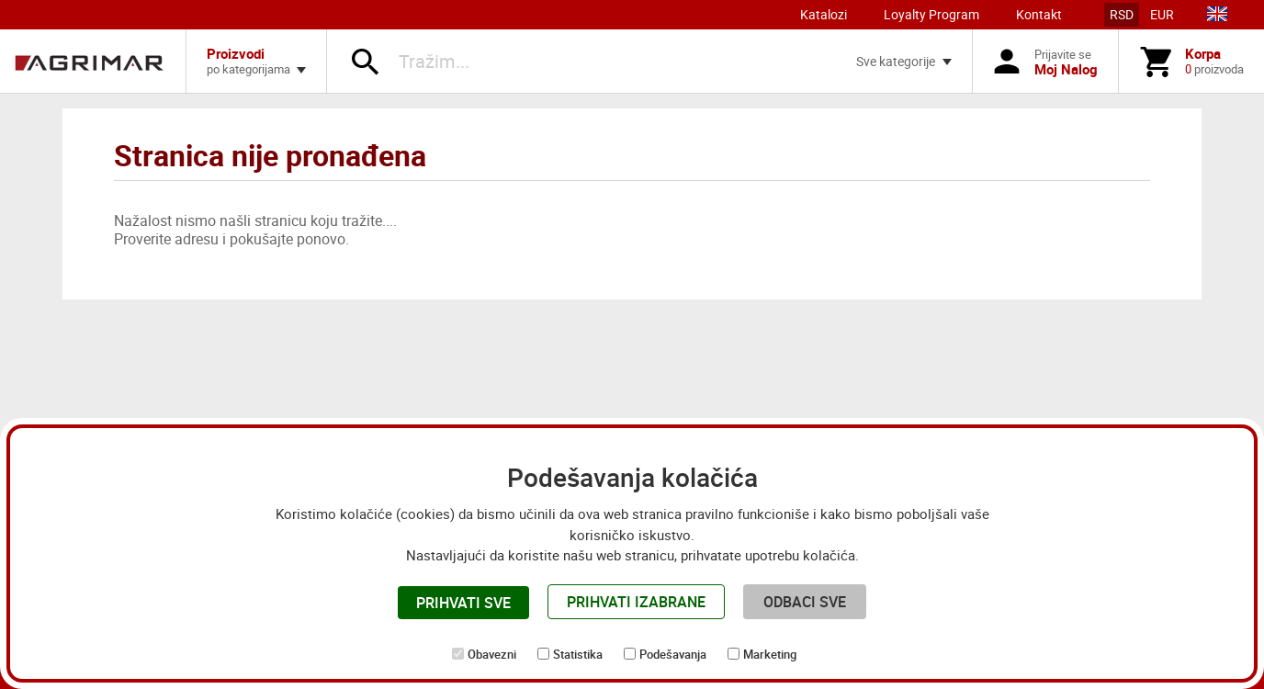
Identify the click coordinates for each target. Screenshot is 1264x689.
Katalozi (823, 14)
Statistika (578, 654)
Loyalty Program (931, 14)
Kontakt (1039, 14)
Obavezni (492, 654)
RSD (1122, 14)
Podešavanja (672, 654)
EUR (1162, 14)
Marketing (769, 654)
